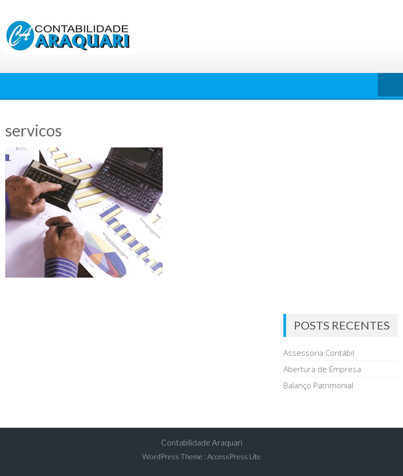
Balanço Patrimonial (318, 385)
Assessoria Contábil (318, 352)
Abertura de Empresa (322, 369)
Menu (390, 85)
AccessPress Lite (234, 456)
